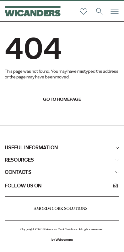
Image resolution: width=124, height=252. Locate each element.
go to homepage (62, 99)
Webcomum (64, 240)
